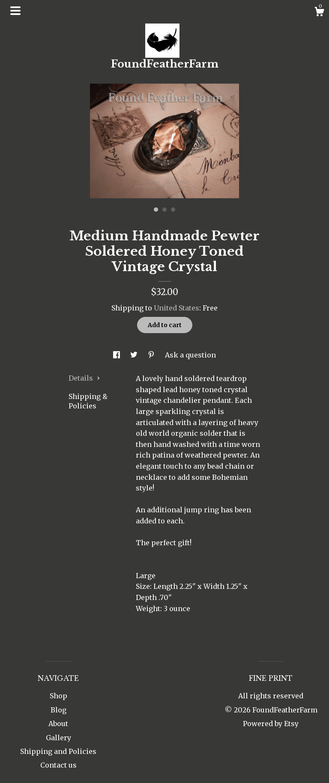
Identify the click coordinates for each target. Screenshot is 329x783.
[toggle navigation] (15, 10)
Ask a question (190, 355)
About (58, 723)
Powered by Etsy (271, 723)
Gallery (58, 737)
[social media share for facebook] (117, 355)
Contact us (58, 765)
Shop (58, 695)
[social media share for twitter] (134, 355)
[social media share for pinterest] (152, 355)
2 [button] (164, 209)
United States (176, 308)
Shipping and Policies (58, 751)
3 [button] (173, 209)
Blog (58, 710)
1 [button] (156, 209)
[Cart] (319, 12)
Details (84, 378)
